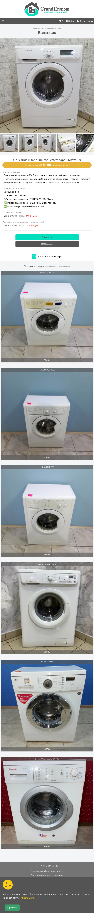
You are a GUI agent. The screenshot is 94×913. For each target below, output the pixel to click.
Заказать (47, 237)
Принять (12, 907)
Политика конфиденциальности (47, 871)
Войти (70, 21)
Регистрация (85, 21)
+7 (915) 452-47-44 (48, 866)
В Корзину (47, 244)
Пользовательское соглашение (47, 875)
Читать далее (28, 897)
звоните (46, 165)
